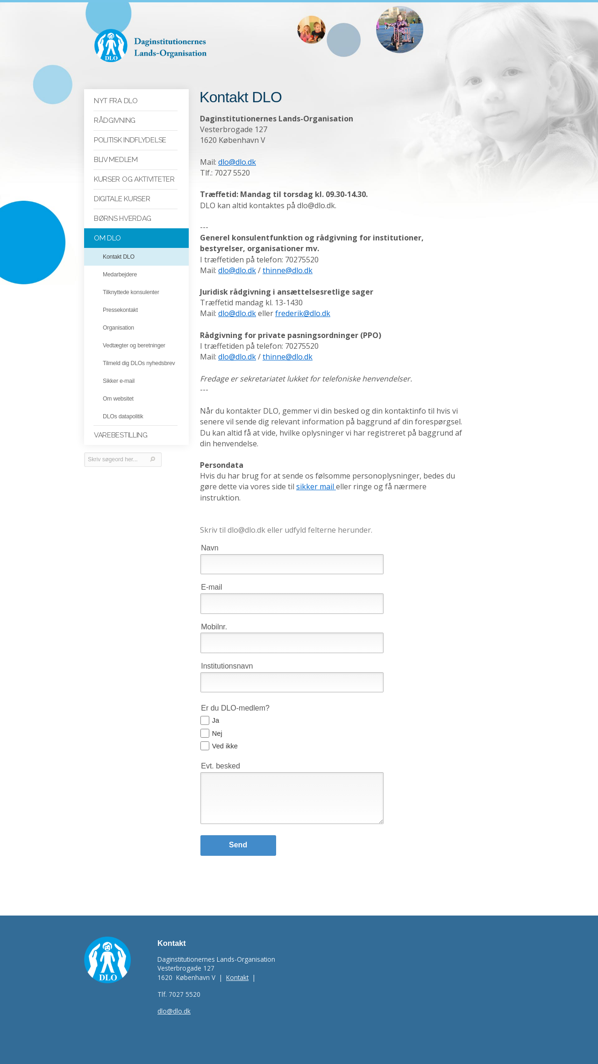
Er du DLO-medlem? (235, 698)
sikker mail (316, 487)
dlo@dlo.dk (237, 162)
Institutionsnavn (227, 655)
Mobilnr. (214, 616)
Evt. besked (220, 756)
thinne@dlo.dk (288, 270)
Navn (209, 537)
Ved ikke (225, 735)
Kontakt (237, 967)
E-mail (211, 577)
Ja (215, 710)
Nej (217, 722)
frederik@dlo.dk (302, 314)
